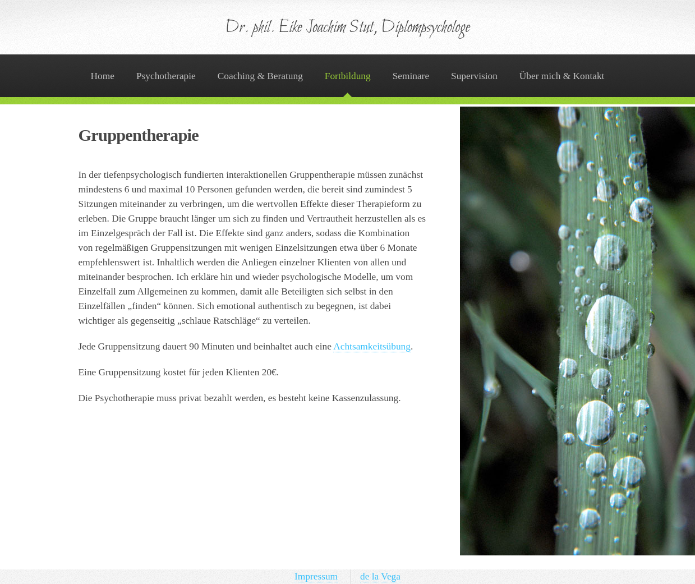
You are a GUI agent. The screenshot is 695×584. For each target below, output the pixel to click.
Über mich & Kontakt (562, 76)
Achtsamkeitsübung (372, 346)
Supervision (474, 76)
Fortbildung (348, 76)
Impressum (316, 576)
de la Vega (380, 576)
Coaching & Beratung (260, 76)
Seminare (411, 76)
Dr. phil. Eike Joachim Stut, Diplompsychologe (347, 27)
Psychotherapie (166, 76)
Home (102, 76)
